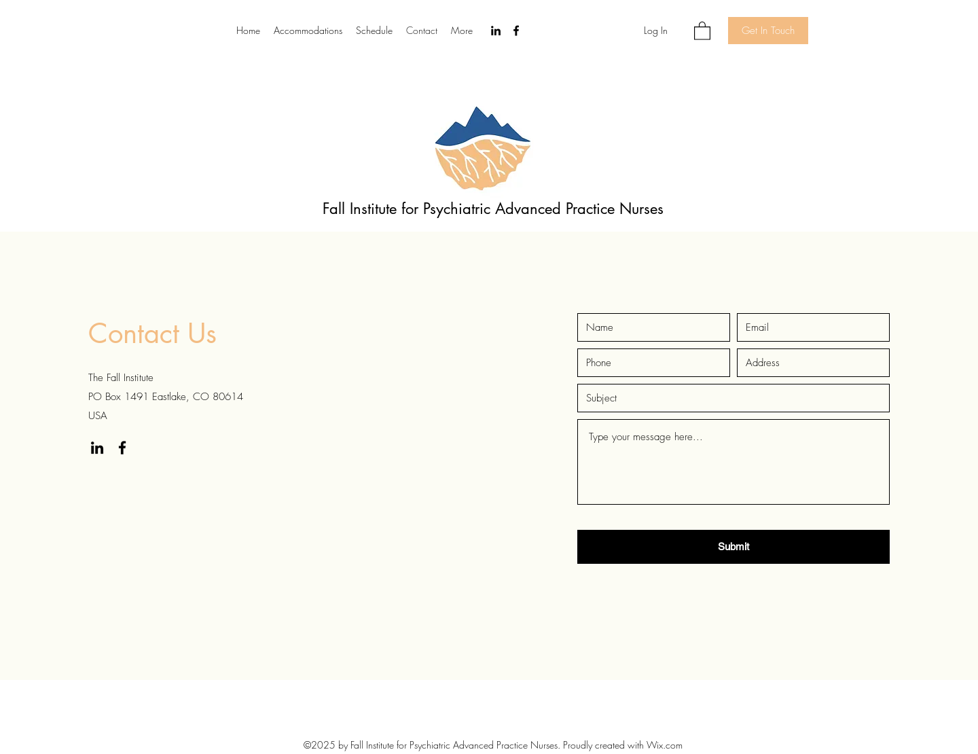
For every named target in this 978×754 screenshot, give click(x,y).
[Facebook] (516, 30)
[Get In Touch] (768, 30)
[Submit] (733, 547)
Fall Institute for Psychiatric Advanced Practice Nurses (493, 208)
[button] (702, 30)
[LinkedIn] (496, 30)
